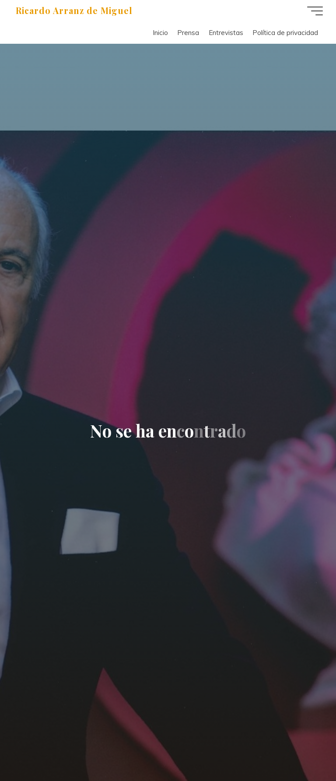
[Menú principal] (315, 11)
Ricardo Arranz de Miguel (74, 10)
